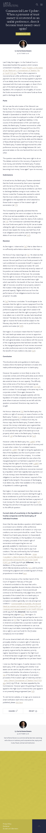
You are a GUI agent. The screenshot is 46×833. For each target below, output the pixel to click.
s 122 (20, 417)
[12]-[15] (36, 386)
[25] (25, 246)
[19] (28, 254)
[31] (38, 502)
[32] (33, 350)
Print (33, 711)
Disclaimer (6, 826)
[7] (16, 205)
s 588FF (32, 441)
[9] (15, 620)
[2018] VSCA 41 (23, 606)
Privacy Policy (7, 824)
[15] (22, 411)
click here (19, 702)
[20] (28, 235)
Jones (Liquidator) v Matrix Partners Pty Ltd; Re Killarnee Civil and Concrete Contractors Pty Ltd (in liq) (23, 557)
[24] (6, 301)
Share (13, 711)
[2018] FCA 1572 (23, 70)
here (30, 568)
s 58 (11, 436)
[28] (21, 326)
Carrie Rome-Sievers (24, 51)
